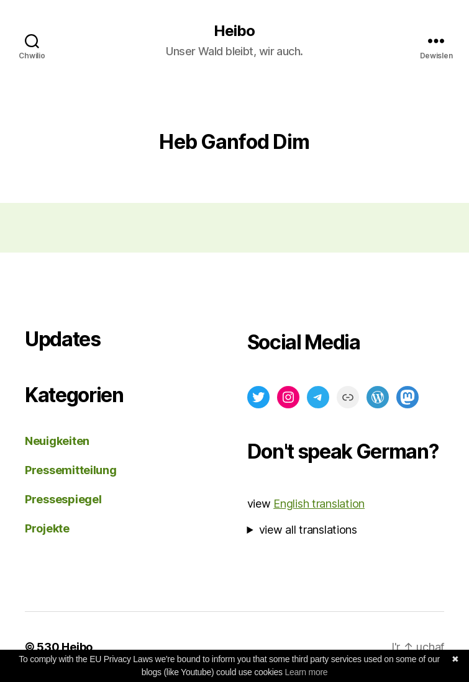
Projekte (47, 528)
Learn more (306, 672)
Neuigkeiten (57, 440)
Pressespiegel (63, 499)
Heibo (234, 31)
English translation (319, 503)
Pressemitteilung (71, 470)
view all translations (308, 529)
